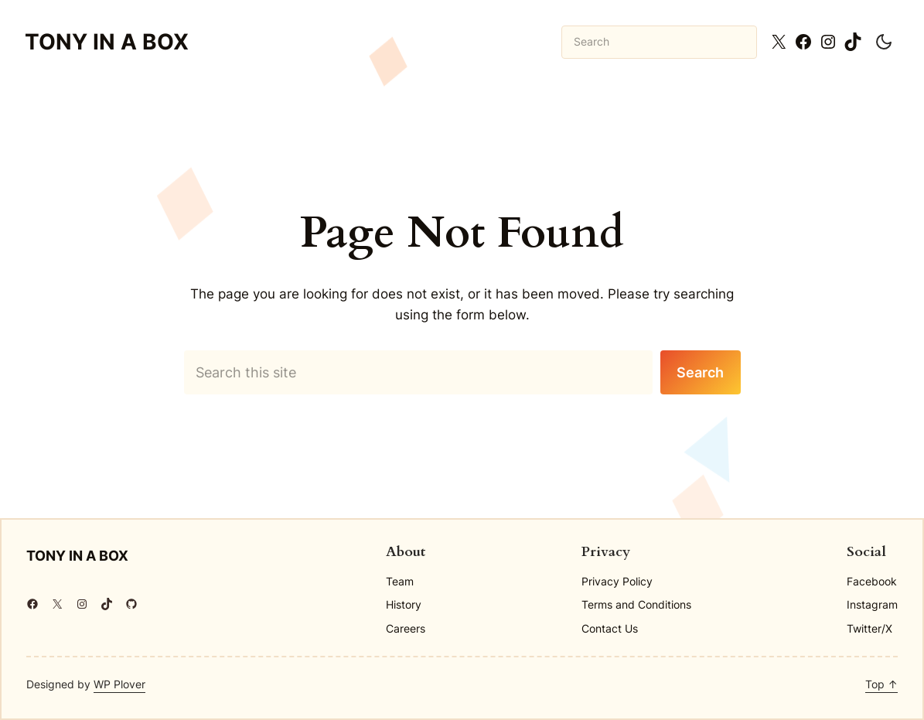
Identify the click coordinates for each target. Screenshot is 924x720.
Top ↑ (881, 684)
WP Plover (119, 684)
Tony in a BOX (107, 42)
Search (700, 371)
